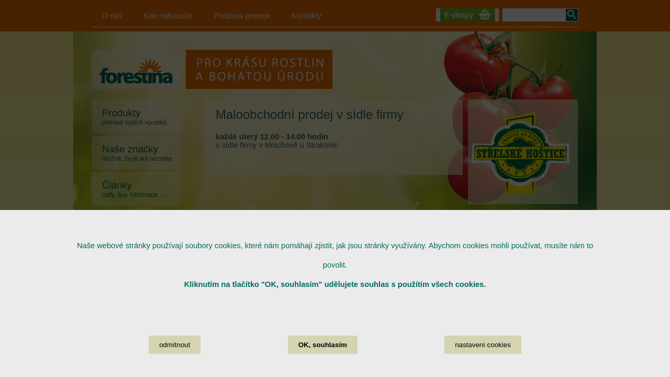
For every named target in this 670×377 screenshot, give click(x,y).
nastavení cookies (483, 352)
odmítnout (174, 352)
